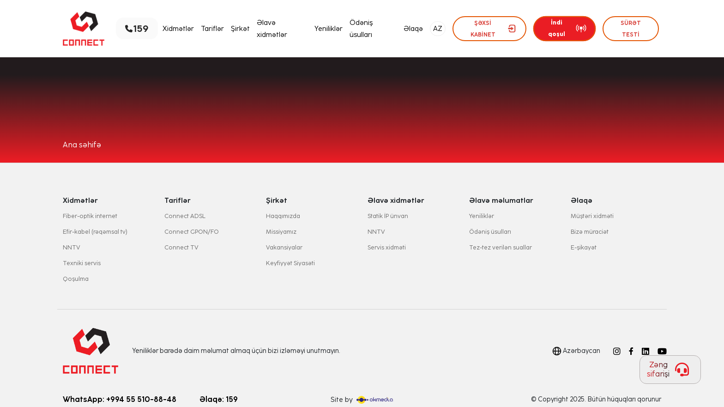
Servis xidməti (387, 247)
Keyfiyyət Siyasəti (290, 263)
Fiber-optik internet (90, 216)
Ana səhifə (82, 145)
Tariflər (212, 28)
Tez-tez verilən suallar (500, 247)
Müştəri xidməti (592, 216)
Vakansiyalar (284, 247)
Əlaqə (413, 28)
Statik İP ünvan (388, 216)
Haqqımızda (283, 216)
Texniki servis (82, 263)
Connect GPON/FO (191, 231)
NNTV (71, 247)
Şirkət (240, 28)
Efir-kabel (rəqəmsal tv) (95, 231)
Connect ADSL (184, 216)
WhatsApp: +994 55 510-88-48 (119, 399)
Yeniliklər (328, 28)
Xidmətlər (178, 28)
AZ (437, 28)
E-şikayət (584, 247)
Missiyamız (281, 231)
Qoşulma (76, 278)
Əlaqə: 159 (218, 399)
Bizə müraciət (590, 231)
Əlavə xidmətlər (272, 28)
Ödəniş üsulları (361, 28)
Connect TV (181, 247)
